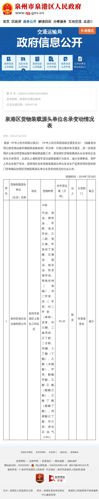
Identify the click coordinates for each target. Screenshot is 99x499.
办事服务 (59, 21)
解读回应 (44, 21)
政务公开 (29, 21)
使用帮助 (20, 461)
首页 (6, 21)
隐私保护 (72, 461)
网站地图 (59, 461)
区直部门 (53, 452)
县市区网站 (41, 452)
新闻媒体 (74, 452)
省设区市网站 (27, 452)
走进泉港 (90, 21)
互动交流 (74, 21)
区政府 (16, 21)
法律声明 (33, 461)
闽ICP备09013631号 (79, 465)
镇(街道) (63, 452)
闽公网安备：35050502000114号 (49, 465)
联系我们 (46, 461)
